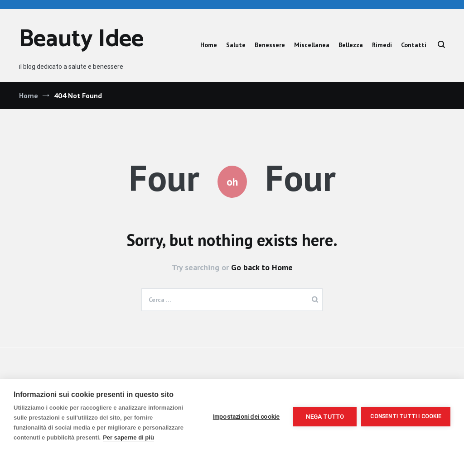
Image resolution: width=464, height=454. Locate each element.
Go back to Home (262, 267)
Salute (236, 45)
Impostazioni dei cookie (246, 416)
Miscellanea (311, 45)
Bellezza (350, 45)
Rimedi (382, 45)
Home (208, 45)
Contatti (413, 45)
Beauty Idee (81, 39)
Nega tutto (325, 416)
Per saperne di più (128, 437)
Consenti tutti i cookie (405, 416)
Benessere (270, 45)
